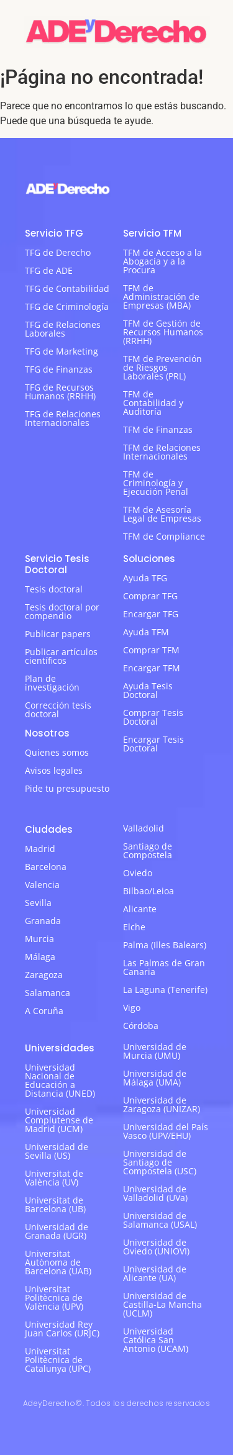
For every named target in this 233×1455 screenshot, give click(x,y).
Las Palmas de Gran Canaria (164, 967)
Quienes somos (57, 752)
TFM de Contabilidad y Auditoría (153, 402)
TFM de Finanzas (158, 429)
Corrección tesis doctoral (58, 709)
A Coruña (44, 1011)
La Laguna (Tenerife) (165, 989)
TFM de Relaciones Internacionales (162, 452)
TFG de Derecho (58, 252)
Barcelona (45, 867)
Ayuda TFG (145, 578)
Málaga (40, 957)
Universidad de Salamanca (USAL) (160, 1220)
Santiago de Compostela (147, 850)
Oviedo (137, 873)
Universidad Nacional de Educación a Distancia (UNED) (60, 1080)
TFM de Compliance (164, 536)
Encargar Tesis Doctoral (153, 743)
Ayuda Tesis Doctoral (148, 690)
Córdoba (140, 1025)
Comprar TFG (150, 596)
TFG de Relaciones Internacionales (63, 418)
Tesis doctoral (54, 589)
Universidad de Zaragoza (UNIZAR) (161, 1104)
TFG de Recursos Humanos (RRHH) (60, 391)
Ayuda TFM (146, 632)
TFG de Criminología (67, 306)
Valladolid (143, 828)
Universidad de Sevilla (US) (56, 1151)
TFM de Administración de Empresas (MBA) (161, 296)
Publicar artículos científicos (61, 656)
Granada (43, 921)
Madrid (40, 848)
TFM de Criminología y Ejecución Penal (155, 482)
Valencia (42, 885)
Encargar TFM (151, 668)
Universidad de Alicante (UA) (154, 1273)
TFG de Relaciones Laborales (63, 329)
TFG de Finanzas (59, 369)
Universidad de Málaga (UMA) (154, 1077)
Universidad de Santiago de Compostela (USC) (159, 1162)
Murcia (39, 939)
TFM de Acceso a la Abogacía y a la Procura (162, 261)
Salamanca (47, 993)
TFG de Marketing (61, 351)
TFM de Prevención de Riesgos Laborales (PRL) (162, 367)
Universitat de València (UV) (54, 1177)
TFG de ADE (49, 270)
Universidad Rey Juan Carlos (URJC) (62, 1328)
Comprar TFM (151, 650)
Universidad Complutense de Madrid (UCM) (59, 1120)
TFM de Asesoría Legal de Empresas (162, 514)
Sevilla (38, 903)
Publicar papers (58, 634)
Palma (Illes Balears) (164, 945)
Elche (134, 927)
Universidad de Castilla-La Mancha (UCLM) (162, 1304)
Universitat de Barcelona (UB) (55, 1204)
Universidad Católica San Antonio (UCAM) (155, 1339)
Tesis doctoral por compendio (62, 611)
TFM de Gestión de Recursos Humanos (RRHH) (163, 332)
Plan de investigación (52, 683)
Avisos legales (54, 770)
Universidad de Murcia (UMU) (154, 1051)
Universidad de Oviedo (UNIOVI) (156, 1246)
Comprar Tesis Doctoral (153, 717)
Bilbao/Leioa (148, 891)
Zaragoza (44, 975)
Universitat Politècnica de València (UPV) (54, 1297)
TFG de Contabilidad (67, 288)
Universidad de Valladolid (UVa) (155, 1193)
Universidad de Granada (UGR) (56, 1231)
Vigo (131, 1007)
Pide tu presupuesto (67, 788)
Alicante (140, 909)
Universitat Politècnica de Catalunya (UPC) (58, 1359)
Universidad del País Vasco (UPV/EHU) (165, 1131)
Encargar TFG (150, 614)
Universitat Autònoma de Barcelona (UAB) (58, 1262)
